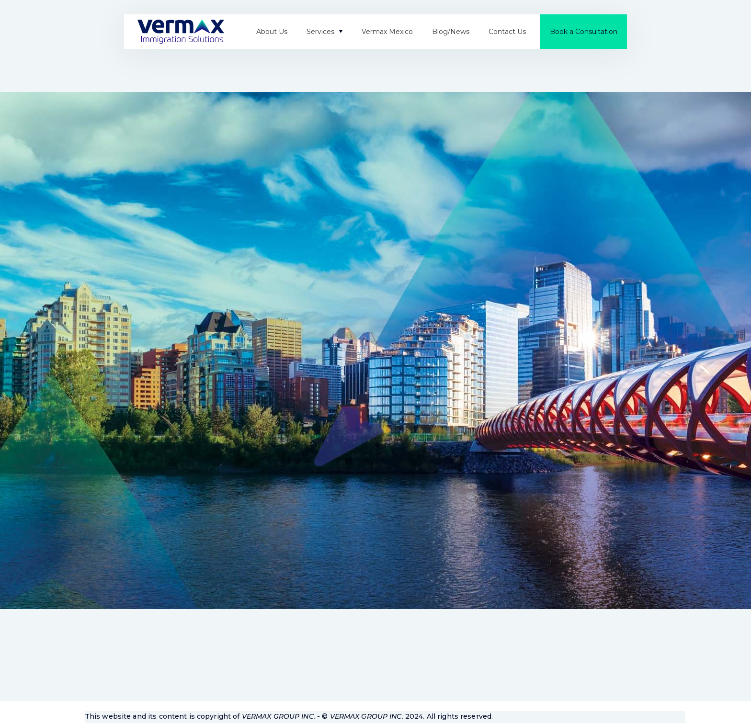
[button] (324, 31)
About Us (271, 31)
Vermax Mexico (387, 31)
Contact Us (507, 31)
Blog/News (450, 31)
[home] (181, 31)
